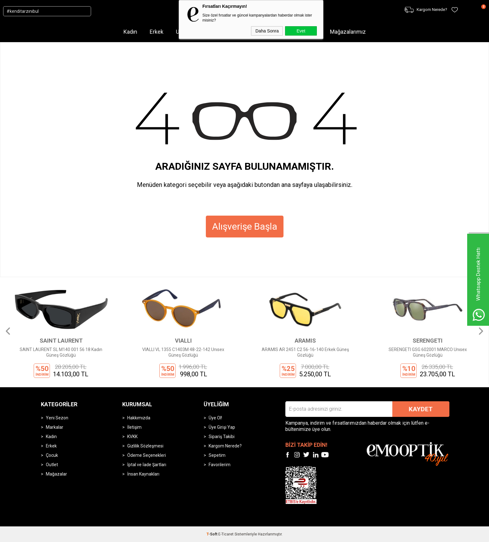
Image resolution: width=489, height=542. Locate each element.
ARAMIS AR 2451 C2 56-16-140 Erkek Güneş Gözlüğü (305, 352)
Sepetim (217, 455)
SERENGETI (428, 340)
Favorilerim (219, 464)
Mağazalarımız (348, 31)
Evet (301, 30)
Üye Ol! (215, 417)
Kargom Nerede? (225, 445)
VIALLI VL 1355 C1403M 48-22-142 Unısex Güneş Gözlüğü (183, 352)
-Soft (212, 534)
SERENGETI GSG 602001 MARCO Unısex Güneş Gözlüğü (428, 352)
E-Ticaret (226, 534)
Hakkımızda (138, 417)
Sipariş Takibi (222, 436)
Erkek (156, 31)
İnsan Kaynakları (143, 473)
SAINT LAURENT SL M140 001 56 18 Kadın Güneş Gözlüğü (61, 352)
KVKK (132, 436)
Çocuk (52, 455)
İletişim (134, 427)
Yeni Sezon (57, 417)
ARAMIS (305, 340)
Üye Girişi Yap (222, 427)
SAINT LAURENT (61, 340)
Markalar (54, 427)
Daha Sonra (267, 30)
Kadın (130, 31)
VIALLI (183, 340)
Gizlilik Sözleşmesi (145, 445)
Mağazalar (56, 473)
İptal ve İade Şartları (146, 464)
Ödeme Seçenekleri (146, 455)
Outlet (52, 464)
